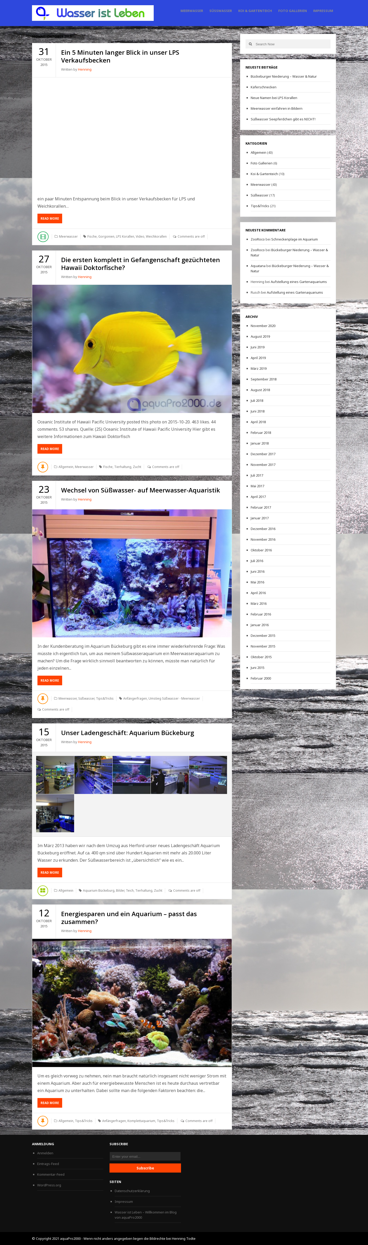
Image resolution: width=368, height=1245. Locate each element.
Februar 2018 (261, 432)
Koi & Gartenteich (255, 10)
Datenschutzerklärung (132, 1190)
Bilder (120, 890)
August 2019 (260, 336)
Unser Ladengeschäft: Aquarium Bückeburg (127, 732)
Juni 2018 (257, 411)
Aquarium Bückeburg (98, 890)
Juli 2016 (257, 560)
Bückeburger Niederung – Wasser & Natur (284, 76)
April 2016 (258, 592)
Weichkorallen (156, 236)
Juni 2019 (257, 347)
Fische (92, 236)
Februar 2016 (261, 614)
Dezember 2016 (263, 528)
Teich (130, 890)
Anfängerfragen (135, 698)
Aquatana (258, 265)
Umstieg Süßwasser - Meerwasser (174, 698)
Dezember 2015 (263, 635)
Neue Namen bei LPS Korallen (274, 97)
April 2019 (258, 357)
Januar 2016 (260, 624)
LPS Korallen (125, 236)
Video (140, 236)
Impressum (323, 10)
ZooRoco (258, 239)
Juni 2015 (257, 667)
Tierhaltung (122, 467)
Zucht (137, 467)
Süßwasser (220, 10)
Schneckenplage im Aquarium (294, 239)
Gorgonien (106, 236)
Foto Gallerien (292, 10)
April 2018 (258, 422)
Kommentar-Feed (50, 1174)
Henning (85, 69)
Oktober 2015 (261, 657)
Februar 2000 (261, 678)
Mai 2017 (257, 486)
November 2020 (263, 325)
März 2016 (259, 603)
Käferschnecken (263, 87)
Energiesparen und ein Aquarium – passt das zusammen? (129, 917)
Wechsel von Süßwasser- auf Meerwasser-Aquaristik (140, 490)
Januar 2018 (260, 443)
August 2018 (260, 389)
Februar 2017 (261, 507)
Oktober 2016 (261, 550)
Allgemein (66, 467)
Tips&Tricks (105, 698)
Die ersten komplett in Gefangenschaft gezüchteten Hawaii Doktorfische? (140, 263)
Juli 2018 (257, 400)
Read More (50, 218)
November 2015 (263, 646)
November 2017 (263, 464)
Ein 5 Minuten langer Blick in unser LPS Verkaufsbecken (120, 56)
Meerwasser (191, 10)
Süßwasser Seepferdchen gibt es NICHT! (283, 119)
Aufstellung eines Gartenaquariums (299, 281)
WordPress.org (49, 1185)
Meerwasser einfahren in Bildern (276, 108)
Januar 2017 (260, 518)
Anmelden (45, 1153)
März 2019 (259, 368)
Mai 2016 (257, 582)
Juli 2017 (257, 475)
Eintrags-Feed (48, 1163)
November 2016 (263, 539)
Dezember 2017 (263, 454)
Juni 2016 (257, 571)
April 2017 (258, 496)
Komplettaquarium (141, 1121)
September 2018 (263, 379)
